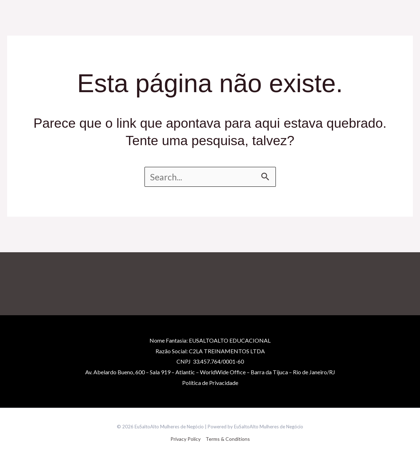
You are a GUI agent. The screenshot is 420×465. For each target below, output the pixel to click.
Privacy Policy (185, 439)
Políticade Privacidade (210, 382)
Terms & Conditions (228, 439)
